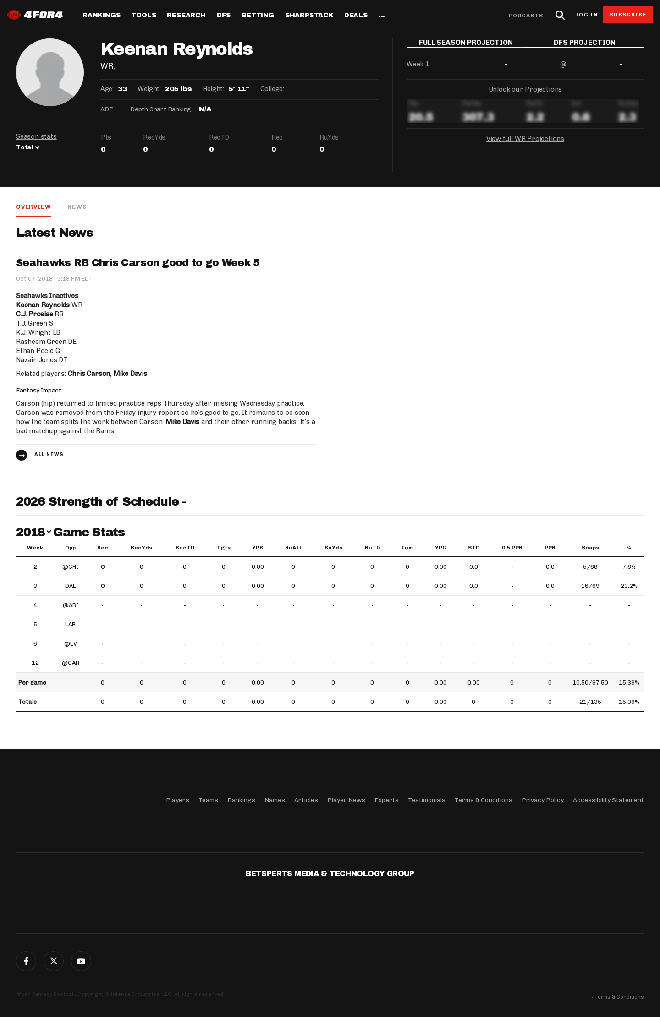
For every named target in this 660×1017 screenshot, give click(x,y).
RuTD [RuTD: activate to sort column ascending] (372, 547)
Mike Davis (130, 374)
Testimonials (427, 800)
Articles (306, 800)
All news (49, 454)
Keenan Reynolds (43, 305)
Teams (208, 800)
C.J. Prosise (34, 314)
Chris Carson (89, 374)
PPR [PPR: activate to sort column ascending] (550, 547)
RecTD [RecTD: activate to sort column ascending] (185, 547)
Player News (346, 800)
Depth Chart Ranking (160, 109)
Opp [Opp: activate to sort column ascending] (70, 547)
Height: (213, 89)
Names (274, 800)
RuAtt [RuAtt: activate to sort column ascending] (293, 547)
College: (272, 89)
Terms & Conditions (483, 800)
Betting (258, 15)
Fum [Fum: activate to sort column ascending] (407, 547)
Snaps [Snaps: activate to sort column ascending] (590, 547)
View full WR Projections (525, 145)
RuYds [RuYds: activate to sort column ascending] (333, 547)
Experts (386, 800)
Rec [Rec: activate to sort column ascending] (102, 547)
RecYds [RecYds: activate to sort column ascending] (141, 547)
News (77, 206)
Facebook (26, 961)
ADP (106, 109)
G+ (81, 961)
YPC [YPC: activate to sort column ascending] (440, 547)
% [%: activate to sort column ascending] (629, 547)
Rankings (101, 15)
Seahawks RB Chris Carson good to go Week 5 (138, 262)
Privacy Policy (543, 800)
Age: (106, 89)
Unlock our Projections (525, 96)
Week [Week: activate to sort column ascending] (35, 547)
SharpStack (309, 15)
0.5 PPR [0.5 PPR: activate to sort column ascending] (512, 547)
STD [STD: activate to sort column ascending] (473, 547)
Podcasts (526, 15)
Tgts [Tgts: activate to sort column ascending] (224, 547)
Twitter (54, 961)
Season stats (36, 136)
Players (177, 800)
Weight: (149, 89)
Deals (356, 15)
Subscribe (628, 14)
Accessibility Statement (608, 800)
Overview (33, 206)
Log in (587, 15)
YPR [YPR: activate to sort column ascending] (257, 547)
